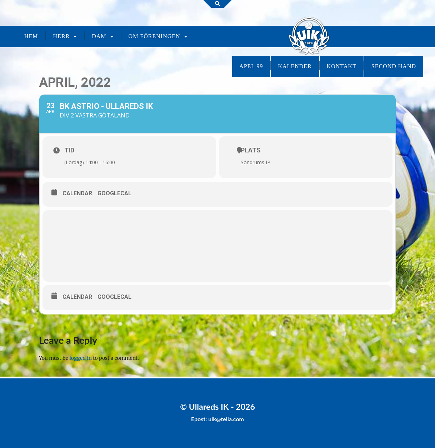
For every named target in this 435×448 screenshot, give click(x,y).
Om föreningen (154, 36)
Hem (31, 36)
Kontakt (341, 66)
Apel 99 (251, 66)
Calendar (77, 193)
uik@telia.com (226, 419)
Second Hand (393, 66)
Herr (61, 36)
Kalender (295, 66)
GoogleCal (114, 193)
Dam (99, 36)
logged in (81, 358)
